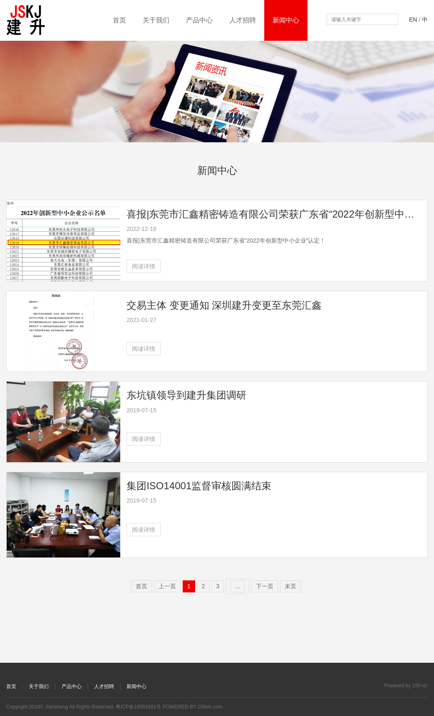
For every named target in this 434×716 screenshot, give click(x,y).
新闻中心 (286, 20)
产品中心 (199, 20)
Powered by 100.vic (406, 686)
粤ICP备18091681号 (138, 707)
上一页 (167, 586)
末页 (290, 586)
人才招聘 (242, 20)
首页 (119, 20)
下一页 (264, 586)
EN (413, 19)
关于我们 (156, 20)
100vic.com (210, 707)
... (237, 586)
